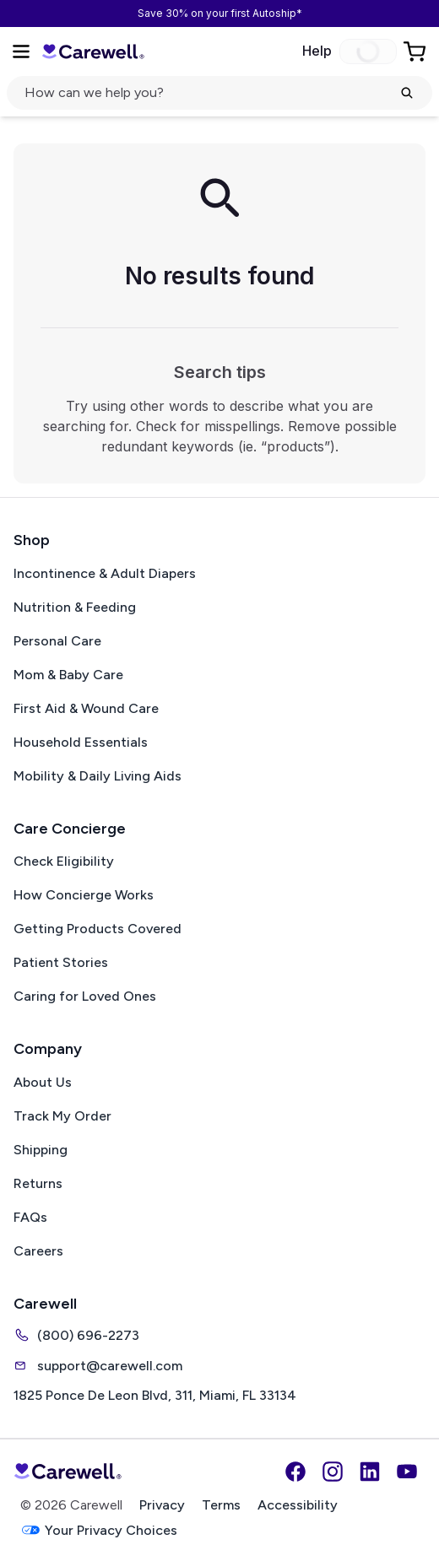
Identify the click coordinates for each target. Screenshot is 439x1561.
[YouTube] (406, 1471)
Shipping (41, 1150)
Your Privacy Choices (98, 1530)
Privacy (162, 1505)
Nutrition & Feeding (75, 607)
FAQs (30, 1217)
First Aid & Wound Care (86, 708)
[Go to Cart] (416, 51)
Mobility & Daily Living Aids (98, 776)
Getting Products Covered (98, 929)
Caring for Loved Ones (85, 996)
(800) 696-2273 (76, 1334)
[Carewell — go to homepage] (93, 52)
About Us (43, 1082)
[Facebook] (295, 1471)
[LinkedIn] (369, 1471)
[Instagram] (332, 1471)
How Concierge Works (84, 895)
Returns (38, 1183)
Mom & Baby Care (68, 675)
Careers (38, 1251)
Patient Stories (61, 962)
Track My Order (62, 1116)
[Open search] (219, 93)
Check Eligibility (64, 861)
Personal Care (57, 641)
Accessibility (297, 1505)
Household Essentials (81, 742)
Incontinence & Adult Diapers (105, 573)
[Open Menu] (21, 51)
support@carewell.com (98, 1365)
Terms (221, 1505)
